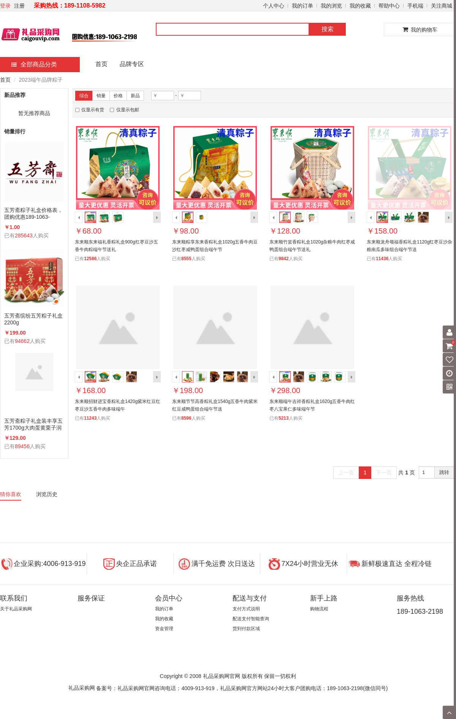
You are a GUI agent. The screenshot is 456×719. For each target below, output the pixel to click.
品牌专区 (132, 64)
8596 (186, 418)
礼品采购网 (81, 688)
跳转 (444, 472)
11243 (90, 418)
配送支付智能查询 (251, 618)
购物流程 (319, 609)
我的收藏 (360, 6)
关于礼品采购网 (16, 609)
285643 (24, 235)
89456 (22, 446)
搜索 (327, 29)
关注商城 (441, 6)
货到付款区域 (246, 628)
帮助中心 (389, 6)
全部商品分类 (34, 64)
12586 (90, 258)
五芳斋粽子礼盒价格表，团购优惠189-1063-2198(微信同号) (33, 213)
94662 (22, 341)
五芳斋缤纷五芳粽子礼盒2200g (33, 319)
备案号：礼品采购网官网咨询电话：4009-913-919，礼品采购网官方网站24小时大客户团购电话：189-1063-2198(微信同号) (242, 688)
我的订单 (302, 6)
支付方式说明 (246, 609)
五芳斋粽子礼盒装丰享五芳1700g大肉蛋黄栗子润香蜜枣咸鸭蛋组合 (33, 424)
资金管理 (164, 628)
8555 (186, 258)
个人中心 (273, 6)
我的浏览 (331, 6)
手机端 (415, 6)
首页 (101, 64)
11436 (382, 258)
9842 (284, 258)
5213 (284, 418)
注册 (19, 6)
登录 (5, 6)
